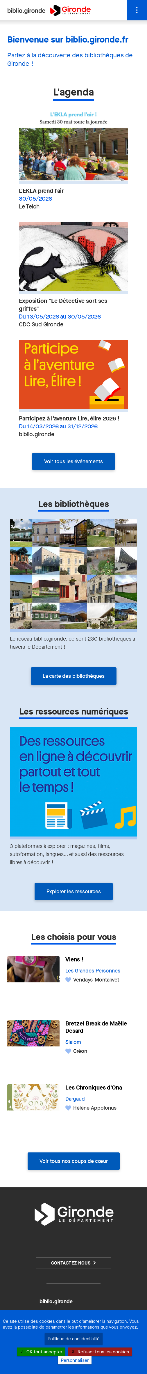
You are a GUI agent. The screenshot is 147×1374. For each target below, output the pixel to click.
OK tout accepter (41, 1352)
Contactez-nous (70, 1263)
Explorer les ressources (73, 891)
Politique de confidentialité (74, 1339)
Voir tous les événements (73, 461)
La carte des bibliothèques (74, 676)
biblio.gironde (56, 1301)
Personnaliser (75, 1360)
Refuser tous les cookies (100, 1352)
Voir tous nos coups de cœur (74, 1161)
